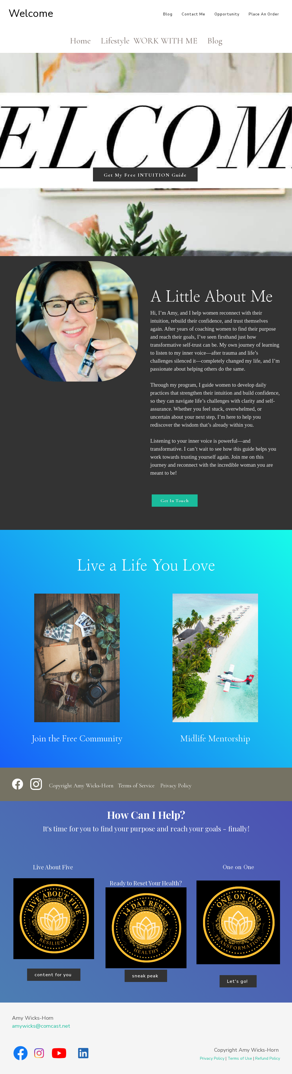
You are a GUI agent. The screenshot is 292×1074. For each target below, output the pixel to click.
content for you (54, 975)
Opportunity (227, 14)
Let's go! (238, 981)
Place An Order (264, 14)
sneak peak (146, 976)
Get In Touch (174, 501)
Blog (168, 14)
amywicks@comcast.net (41, 1026)
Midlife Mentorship (215, 738)
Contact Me (193, 14)
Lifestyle (115, 40)
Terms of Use (240, 1058)
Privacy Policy (176, 785)
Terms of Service (136, 785)
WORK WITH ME (165, 40)
